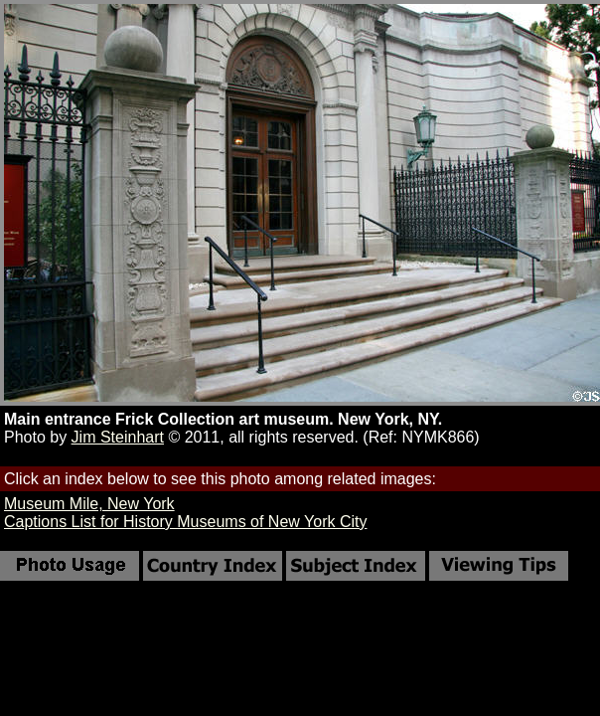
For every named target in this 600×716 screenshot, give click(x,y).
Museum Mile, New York (89, 503)
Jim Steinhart (118, 437)
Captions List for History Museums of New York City (185, 521)
